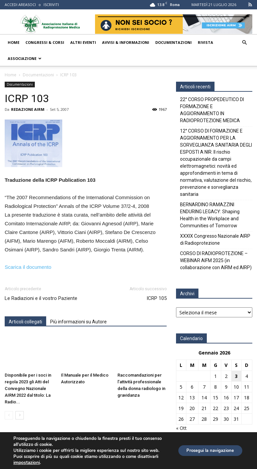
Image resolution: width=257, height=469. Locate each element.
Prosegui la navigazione (206, 450)
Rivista (205, 42)
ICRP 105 (157, 298)
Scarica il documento (28, 267)
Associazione (24, 58)
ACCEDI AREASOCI (20, 4)
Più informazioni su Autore (78, 321)
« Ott (181, 428)
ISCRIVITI (51, 4)
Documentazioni (173, 42)
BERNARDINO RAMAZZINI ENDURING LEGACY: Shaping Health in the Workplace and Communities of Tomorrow (210, 215)
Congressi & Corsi (44, 42)
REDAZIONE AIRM (28, 109)
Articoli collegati (25, 321)
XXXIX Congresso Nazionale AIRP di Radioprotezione (215, 239)
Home (13, 42)
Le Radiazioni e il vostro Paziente (41, 298)
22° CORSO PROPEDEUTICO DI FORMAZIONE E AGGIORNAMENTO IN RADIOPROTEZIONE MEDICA (212, 110)
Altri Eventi (83, 42)
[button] (244, 43)
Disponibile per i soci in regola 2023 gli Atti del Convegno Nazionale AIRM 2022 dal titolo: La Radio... (28, 388)
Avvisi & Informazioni (125, 42)
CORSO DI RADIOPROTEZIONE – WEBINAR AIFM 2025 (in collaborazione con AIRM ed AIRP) (216, 260)
